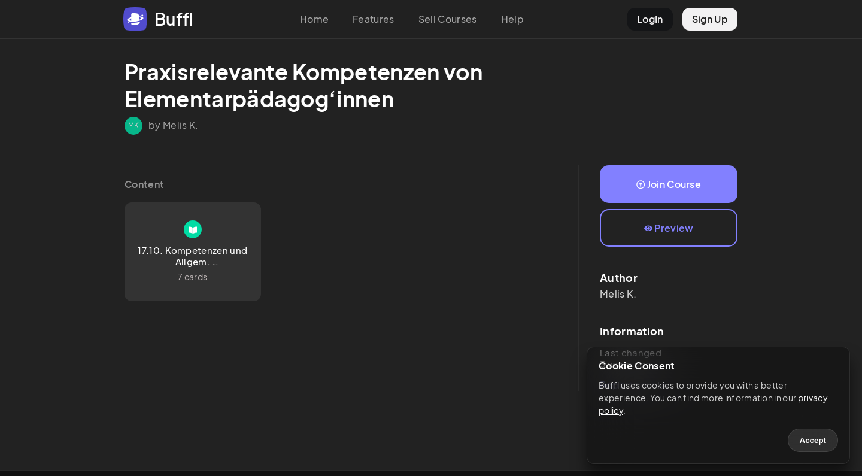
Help (512, 19)
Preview (669, 228)
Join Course (668, 184)
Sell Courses (447, 19)
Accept (813, 440)
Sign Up (710, 19)
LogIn (650, 19)
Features (373, 19)
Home (314, 19)
